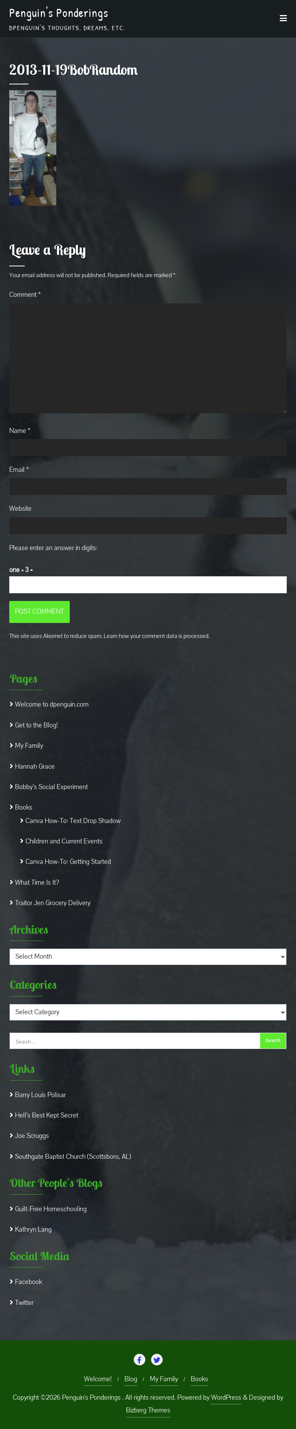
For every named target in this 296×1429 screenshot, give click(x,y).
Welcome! (98, 1379)
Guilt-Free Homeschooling (51, 1209)
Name (19, 430)
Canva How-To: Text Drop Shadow (73, 820)
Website (20, 508)
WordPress (226, 1397)
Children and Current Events (64, 841)
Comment (25, 294)
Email (19, 469)
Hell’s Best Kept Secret (46, 1115)
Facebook (28, 1282)
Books (23, 807)
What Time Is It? (37, 882)
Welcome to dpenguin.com (52, 704)
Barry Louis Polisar (40, 1095)
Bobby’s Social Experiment (51, 787)
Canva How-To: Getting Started (68, 861)
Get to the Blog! (36, 725)
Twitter (24, 1302)
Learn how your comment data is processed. (157, 636)
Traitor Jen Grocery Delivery (53, 903)
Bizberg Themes (148, 1410)
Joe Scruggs (32, 1135)
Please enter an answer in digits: (53, 548)
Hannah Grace (35, 766)
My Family (29, 745)
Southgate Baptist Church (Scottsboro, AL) (73, 1156)
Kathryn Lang (33, 1229)
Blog (130, 1379)
